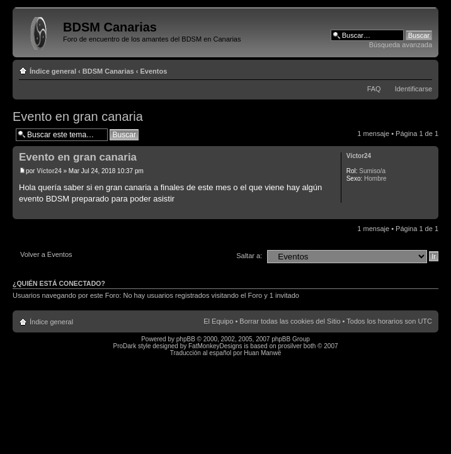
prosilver (290, 346)
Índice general (53, 71)
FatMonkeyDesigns (215, 346)
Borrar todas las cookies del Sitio (289, 321)
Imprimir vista (404, 68)
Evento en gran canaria (78, 116)
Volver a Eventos (46, 254)
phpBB (185, 339)
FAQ (374, 89)
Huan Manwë (262, 352)
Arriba (428, 212)
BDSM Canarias (108, 71)
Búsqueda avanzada (400, 44)
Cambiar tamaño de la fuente (423, 68)
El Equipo (218, 321)
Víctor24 (49, 170)
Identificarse (413, 89)
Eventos (154, 71)
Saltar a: (249, 255)
